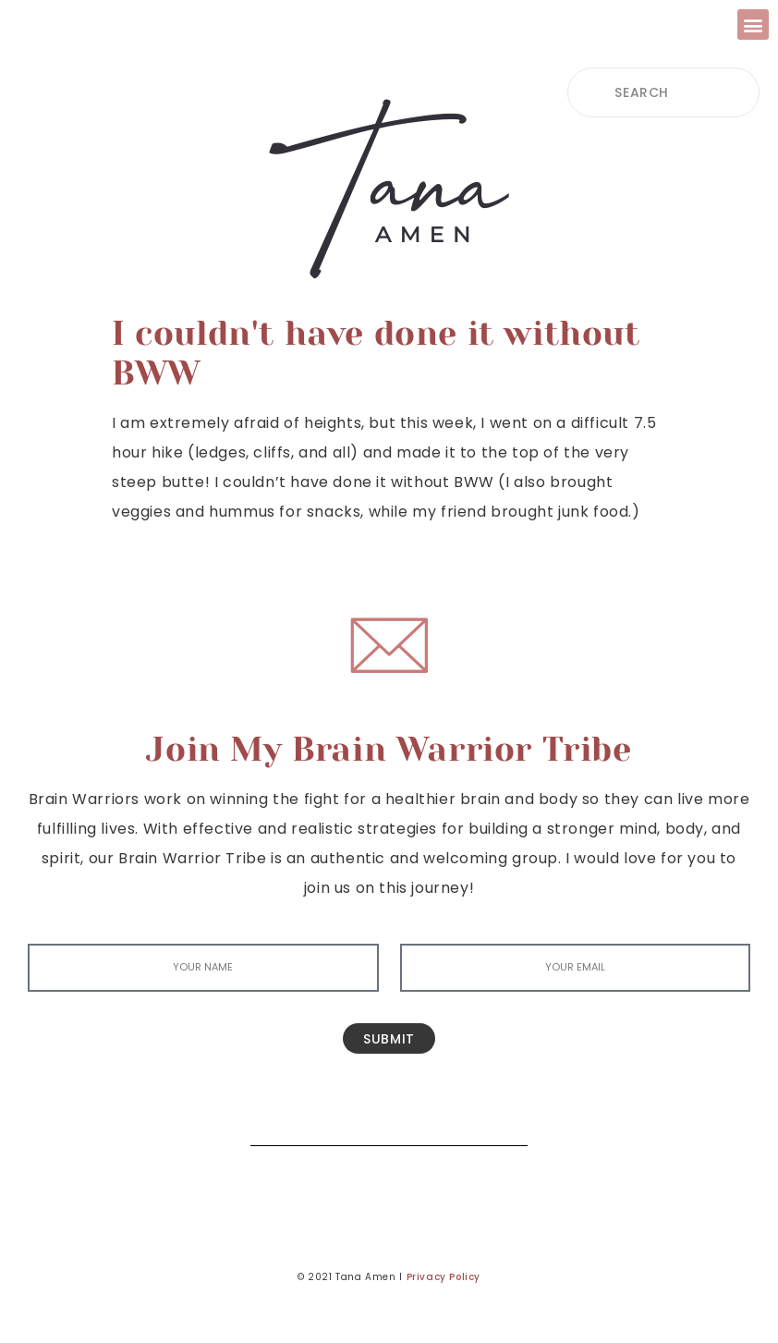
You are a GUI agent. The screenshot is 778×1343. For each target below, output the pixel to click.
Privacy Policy (443, 1277)
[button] (753, 24)
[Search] (500, 1118)
